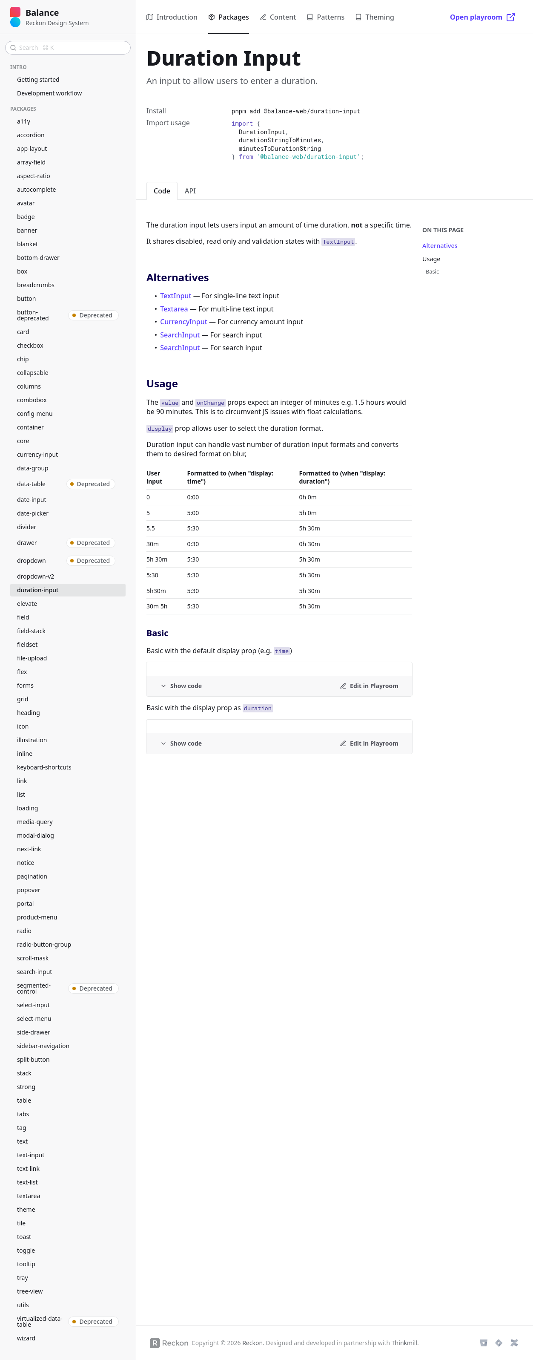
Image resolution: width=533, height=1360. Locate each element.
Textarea (174, 309)
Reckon (252, 1343)
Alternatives (440, 246)
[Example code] (181, 686)
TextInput (175, 295)
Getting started (38, 79)
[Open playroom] (483, 17)
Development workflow (49, 93)
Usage (431, 259)
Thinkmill (404, 1343)
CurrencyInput (183, 321)
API (190, 191)
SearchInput (180, 335)
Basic (432, 271)
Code (162, 191)
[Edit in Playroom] (369, 686)
